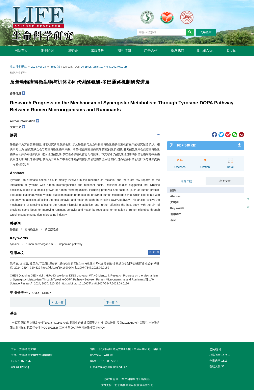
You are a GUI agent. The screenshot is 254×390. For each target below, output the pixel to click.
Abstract (176, 196)
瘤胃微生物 (31, 229)
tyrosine (15, 244)
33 (222, 366)
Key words (177, 208)
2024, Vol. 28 (38, 66)
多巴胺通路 (52, 229)
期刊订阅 (124, 50)
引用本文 (175, 214)
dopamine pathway (71, 244)
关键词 (174, 202)
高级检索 (206, 32)
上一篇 (58, 302)
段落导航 (186, 181)
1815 (224, 360)
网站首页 (21, 50)
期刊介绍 (48, 50)
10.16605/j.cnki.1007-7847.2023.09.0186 (104, 66)
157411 (226, 354)
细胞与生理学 (18, 72)
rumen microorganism (39, 244)
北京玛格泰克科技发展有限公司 (133, 385)
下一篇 (112, 302)
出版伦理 (97, 50)
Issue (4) (55, 66)
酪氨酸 (14, 229)
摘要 (173, 190)
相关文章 (225, 180)
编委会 (73, 50)
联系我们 (177, 50)
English (232, 50)
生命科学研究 (18, 66)
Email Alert (205, 50)
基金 (173, 220)
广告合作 (151, 50)
